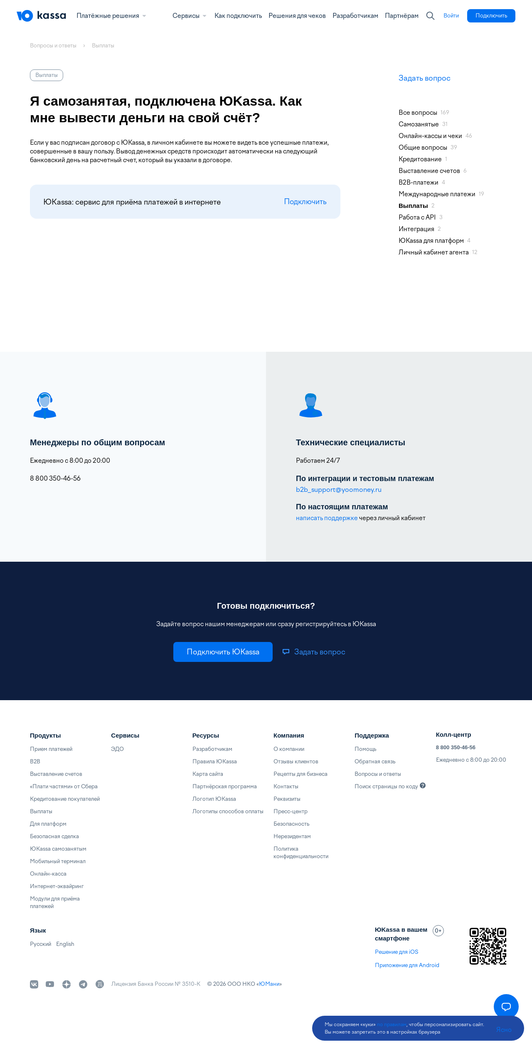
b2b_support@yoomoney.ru (339, 490)
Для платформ (48, 824)
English (65, 944)
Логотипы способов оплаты (228, 811)
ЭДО (117, 749)
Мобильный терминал (58, 861)
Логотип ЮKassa (214, 799)
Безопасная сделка (54, 836)
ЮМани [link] (269, 984)
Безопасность (291, 824)
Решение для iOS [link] (396, 952)
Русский (40, 944)
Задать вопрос (425, 78)
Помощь (365, 749)
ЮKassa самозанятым (58, 849)
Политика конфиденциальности (300, 852)
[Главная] (41, 16)
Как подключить (238, 16)
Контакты (285, 786)
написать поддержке (327, 518)
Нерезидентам (292, 836)
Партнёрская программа (224, 786)
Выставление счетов (56, 774)
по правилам (391, 1024)
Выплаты (41, 811)
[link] (451, 15)
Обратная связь (375, 761)
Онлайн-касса (48, 874)
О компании (288, 749)
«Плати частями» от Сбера (64, 786)
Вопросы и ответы (378, 774)
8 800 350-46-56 (455, 747)
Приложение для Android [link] (407, 965)
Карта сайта (207, 774)
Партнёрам (402, 16)
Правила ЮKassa (214, 761)
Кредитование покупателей (65, 799)
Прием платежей (51, 749)
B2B (35, 761)
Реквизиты (286, 799)
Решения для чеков (297, 16)
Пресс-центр (290, 811)
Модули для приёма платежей (55, 902)
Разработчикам (355, 16)
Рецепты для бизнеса (300, 774)
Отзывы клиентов (295, 761)
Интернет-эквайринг (57, 886)
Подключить (303, 201)
